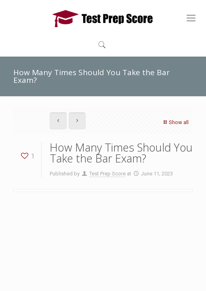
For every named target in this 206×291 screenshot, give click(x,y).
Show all (175, 122)
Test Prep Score (107, 174)
